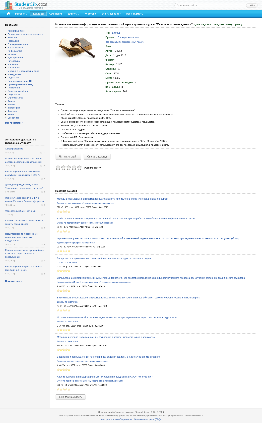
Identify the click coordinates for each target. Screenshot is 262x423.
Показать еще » (13, 281)
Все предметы (135, 13)
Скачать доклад (97, 156)
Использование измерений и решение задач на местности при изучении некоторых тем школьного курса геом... (118, 317)
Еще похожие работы (70, 397)
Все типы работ (111, 13)
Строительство (15, 97)
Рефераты (21, 13)
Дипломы (73, 13)
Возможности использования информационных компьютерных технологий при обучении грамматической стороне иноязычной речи (128, 297)
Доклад (116, 32)
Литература (14, 61)
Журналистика (15, 47)
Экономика (13, 118)
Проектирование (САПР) (20, 84)
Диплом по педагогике (67, 302)
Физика (11, 104)
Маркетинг (13, 64)
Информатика (15, 51)
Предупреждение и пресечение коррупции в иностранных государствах (21, 237)
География (13, 41)
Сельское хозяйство (18, 91)
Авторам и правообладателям (116, 419)
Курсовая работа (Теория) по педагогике (76, 243)
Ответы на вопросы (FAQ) (147, 419)
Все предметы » (14, 123)
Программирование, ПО (20, 81)
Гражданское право (128, 37)
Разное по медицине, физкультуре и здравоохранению (82, 361)
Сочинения (55, 13)
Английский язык (16, 31)
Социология (14, 94)
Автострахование (14, 148)
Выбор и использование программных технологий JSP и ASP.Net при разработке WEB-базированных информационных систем (126, 218)
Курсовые (90, 13)
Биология (12, 37)
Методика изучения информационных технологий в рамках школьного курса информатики (106, 337)
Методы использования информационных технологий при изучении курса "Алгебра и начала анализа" (112, 198)
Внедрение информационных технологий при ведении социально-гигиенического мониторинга (108, 356)
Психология (14, 87)
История (12, 54)
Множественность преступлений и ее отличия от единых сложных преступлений (24, 253)
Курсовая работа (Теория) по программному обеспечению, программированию (93, 282)
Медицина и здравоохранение (23, 71)
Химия (11, 114)
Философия (14, 108)
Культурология (15, 57)
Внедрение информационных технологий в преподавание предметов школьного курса (104, 258)
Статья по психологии (67, 262)
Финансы (12, 111)
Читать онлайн (68, 156)
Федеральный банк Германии (20, 211)
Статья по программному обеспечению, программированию (85, 223)
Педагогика (13, 77)
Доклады (38, 13)
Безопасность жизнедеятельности (25, 34)
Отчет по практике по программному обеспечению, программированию (90, 381)
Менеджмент (14, 74)
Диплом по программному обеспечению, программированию (85, 203)
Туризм (11, 101)
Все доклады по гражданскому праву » (125, 42)
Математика (14, 67)
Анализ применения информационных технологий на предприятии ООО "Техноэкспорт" (105, 376)
